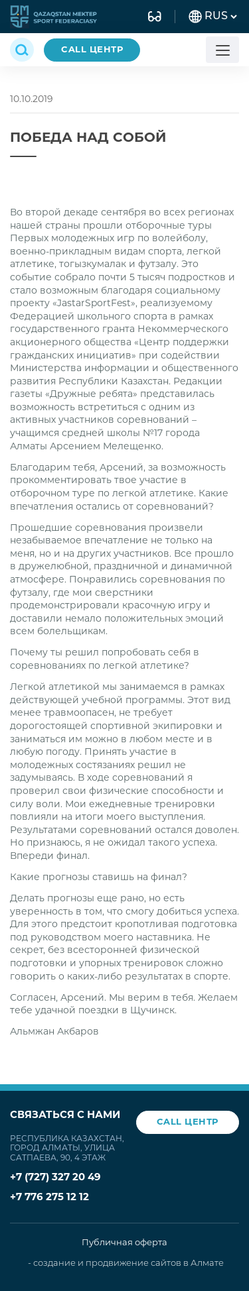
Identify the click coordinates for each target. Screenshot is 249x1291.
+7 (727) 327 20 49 (55, 1178)
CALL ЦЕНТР (92, 50)
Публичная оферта (124, 1243)
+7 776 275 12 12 (49, 1198)
